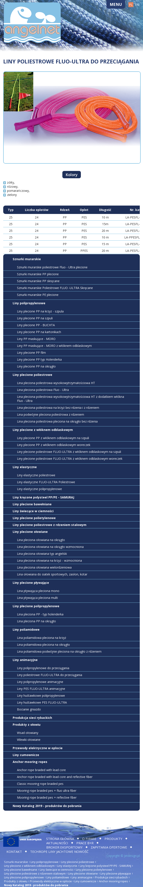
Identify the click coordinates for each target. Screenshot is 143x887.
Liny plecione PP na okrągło (36, 366)
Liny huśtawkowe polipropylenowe (41, 695)
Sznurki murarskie (27, 259)
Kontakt (14, 851)
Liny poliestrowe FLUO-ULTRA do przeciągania (49, 675)
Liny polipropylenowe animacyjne (40, 682)
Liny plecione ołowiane (30, 532)
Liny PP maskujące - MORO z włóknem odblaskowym (54, 346)
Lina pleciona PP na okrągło (36, 621)
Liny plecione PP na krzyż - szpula (40, 311)
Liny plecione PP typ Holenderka (39, 359)
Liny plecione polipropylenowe (36, 606)
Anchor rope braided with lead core (41, 770)
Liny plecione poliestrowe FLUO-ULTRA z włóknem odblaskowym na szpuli (69, 452)
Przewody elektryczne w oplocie (38, 748)
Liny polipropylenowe (29, 303)
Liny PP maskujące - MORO (36, 339)
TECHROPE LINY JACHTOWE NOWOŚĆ (59, 851)
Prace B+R (85, 843)
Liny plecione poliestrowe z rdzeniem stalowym (49, 525)
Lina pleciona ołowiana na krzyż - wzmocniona (49, 560)
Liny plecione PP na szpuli (35, 318)
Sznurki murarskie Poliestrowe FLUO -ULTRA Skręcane (55, 288)
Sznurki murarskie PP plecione (38, 274)
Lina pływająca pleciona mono (38, 591)
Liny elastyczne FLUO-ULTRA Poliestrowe (46, 482)
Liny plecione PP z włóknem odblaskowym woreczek (53, 445)
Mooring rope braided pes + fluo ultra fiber (46, 791)
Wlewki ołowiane (28, 740)
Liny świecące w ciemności (33, 511)
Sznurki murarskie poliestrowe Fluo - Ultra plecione (52, 267)
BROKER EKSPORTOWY (64, 847)
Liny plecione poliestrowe (32, 375)
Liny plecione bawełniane (32, 504)
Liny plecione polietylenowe (34, 518)
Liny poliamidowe (26, 629)
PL (131, 5)
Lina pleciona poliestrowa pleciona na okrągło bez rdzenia (57, 421)
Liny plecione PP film (31, 352)
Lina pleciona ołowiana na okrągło (41, 540)
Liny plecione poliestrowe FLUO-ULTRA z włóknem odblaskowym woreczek (69, 459)
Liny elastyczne (25, 467)
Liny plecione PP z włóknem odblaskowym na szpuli (53, 438)
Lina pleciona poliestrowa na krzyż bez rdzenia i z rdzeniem (58, 408)
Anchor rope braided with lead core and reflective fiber (54, 777)
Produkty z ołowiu (26, 725)
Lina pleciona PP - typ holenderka (40, 614)
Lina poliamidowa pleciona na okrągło (43, 645)
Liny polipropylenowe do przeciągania (43, 668)
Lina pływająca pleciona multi (37, 598)
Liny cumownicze (26, 755)
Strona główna (60, 838)
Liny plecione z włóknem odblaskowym (43, 430)
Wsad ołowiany (27, 733)
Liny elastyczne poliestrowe (36, 475)
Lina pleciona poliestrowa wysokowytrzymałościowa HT (56, 383)
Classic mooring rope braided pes (40, 784)
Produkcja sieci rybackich (32, 718)
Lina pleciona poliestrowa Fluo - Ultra (43, 390)
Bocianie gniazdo (29, 709)
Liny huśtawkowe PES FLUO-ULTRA (42, 702)
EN (137, 5)
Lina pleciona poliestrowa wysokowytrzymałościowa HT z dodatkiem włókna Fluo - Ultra (70, 399)
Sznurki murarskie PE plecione (37, 295)
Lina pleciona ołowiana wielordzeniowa (44, 567)
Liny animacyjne (25, 660)
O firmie (89, 838)
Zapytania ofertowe (109, 847)
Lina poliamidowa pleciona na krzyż (41, 638)
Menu (116, 4)
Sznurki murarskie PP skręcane (38, 281)
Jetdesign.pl (132, 856)
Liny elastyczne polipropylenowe (39, 489)
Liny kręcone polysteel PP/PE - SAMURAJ (43, 497)
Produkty (113, 838)
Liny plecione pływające (31, 583)
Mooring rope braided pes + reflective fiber (47, 797)
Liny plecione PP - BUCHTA (36, 325)
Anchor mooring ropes (30, 762)
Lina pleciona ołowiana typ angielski (42, 554)
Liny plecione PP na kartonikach (39, 332)
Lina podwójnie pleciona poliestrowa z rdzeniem (50, 414)
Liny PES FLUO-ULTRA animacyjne (41, 689)
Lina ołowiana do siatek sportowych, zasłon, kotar (52, 574)
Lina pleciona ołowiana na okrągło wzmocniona (50, 547)
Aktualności (57, 843)
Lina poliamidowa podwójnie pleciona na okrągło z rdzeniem (59, 651)
